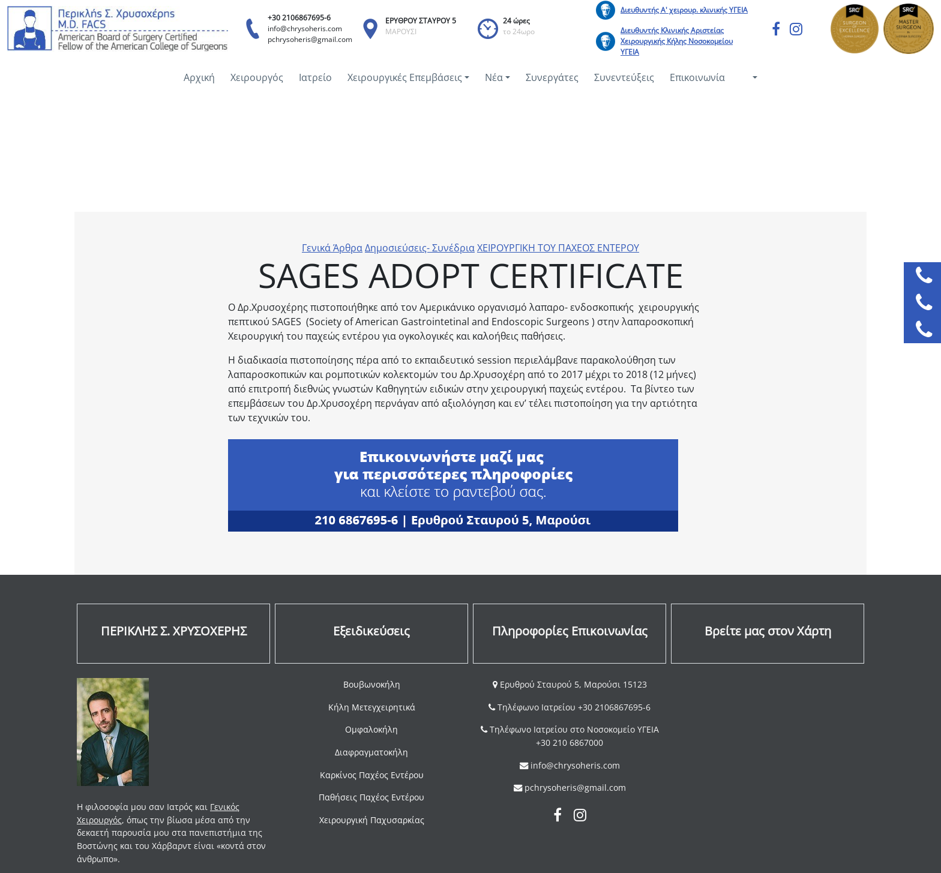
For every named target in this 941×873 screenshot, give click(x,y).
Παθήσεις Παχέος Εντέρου (371, 797)
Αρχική (199, 77)
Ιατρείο (315, 77)
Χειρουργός (256, 77)
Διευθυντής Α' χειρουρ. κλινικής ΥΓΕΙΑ (684, 10)
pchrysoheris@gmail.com (310, 39)
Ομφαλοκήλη (371, 729)
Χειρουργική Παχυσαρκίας (371, 820)
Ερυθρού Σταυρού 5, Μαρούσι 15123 (572, 684)
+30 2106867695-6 (299, 18)
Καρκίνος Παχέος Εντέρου (372, 775)
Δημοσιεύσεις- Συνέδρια (420, 247)
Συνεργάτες (552, 77)
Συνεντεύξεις (624, 77)
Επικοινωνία (697, 77)
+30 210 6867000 (569, 742)
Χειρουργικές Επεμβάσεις (404, 77)
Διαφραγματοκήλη (371, 752)
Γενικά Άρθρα (332, 247)
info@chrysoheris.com (305, 28)
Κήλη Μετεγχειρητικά (371, 707)
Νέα (494, 77)
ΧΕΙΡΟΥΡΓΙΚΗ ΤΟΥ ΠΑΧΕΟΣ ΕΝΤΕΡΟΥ (558, 247)
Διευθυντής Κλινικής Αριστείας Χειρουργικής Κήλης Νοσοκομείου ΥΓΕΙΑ (677, 41)
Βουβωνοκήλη (371, 684)
